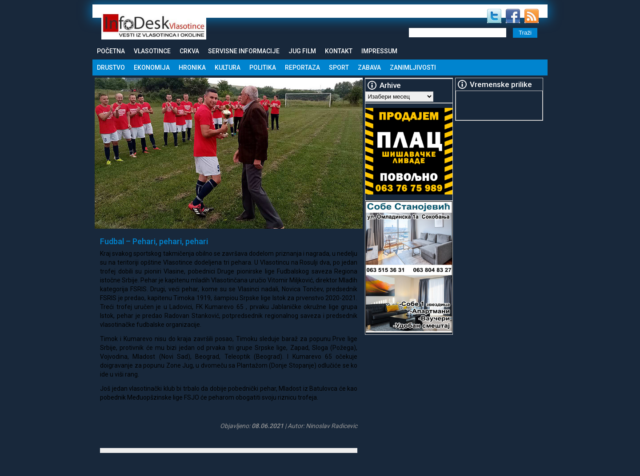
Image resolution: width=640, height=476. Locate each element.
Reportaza (302, 67)
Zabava (369, 67)
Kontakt (338, 51)
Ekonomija (152, 67)
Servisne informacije (244, 51)
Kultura (227, 67)
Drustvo (111, 67)
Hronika (192, 67)
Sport (339, 67)
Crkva (189, 51)
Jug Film (302, 51)
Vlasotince (152, 51)
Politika (262, 67)
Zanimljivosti (413, 67)
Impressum (379, 51)
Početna (111, 51)
